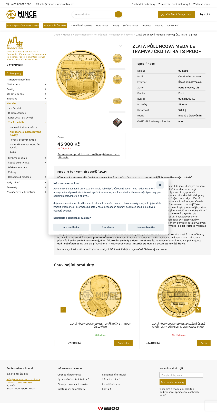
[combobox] (97, 14)
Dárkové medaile (17, 167)
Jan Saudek (14, 108)
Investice (146, 25)
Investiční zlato (111, 384)
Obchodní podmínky (143, 4)
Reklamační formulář (114, 374)
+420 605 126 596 (21, 4)
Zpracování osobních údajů (174, 4)
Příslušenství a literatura (20, 192)
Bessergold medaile (19, 176)
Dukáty (115, 25)
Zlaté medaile (16, 122)
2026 (13, 152)
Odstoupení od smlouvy (71, 388)
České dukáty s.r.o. (18, 162)
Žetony (12, 172)
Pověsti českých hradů (23, 139)
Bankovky (11, 187)
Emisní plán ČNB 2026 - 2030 (22, 25)
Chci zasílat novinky (172, 382)
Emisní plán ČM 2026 (55, 25)
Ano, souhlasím (71, 227)
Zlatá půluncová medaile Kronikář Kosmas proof (93, 325)
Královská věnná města (23, 127)
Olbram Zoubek (17, 112)
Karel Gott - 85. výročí (20, 117)
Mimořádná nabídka (81, 25)
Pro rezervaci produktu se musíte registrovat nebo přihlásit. (88, 156)
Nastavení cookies (146, 227)
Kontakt (106, 388)
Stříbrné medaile (17, 157)
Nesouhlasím (108, 227)
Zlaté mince (102, 25)
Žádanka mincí (202, 4)
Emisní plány (13, 73)
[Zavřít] (159, 184)
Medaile (159, 25)
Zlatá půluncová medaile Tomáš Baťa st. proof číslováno (171, 325)
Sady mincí (172, 25)
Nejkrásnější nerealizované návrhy (113, 34)
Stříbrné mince (130, 25)
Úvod (57, 34)
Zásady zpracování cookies (72, 384)
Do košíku (116, 343)
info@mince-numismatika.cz (23, 379)
